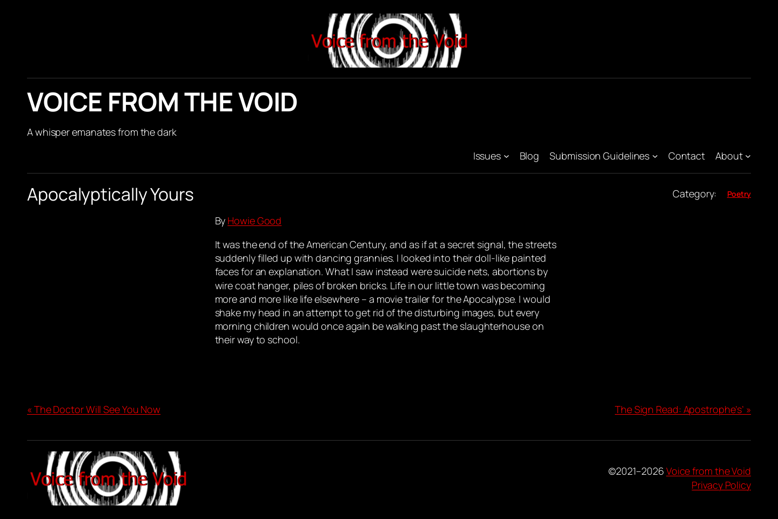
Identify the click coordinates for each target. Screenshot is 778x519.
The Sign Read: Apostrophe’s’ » (683, 409)
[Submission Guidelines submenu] (655, 156)
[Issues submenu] (506, 156)
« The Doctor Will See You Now (93, 409)
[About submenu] (748, 156)
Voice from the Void (162, 101)
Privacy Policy (721, 484)
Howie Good (254, 220)
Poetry (739, 194)
